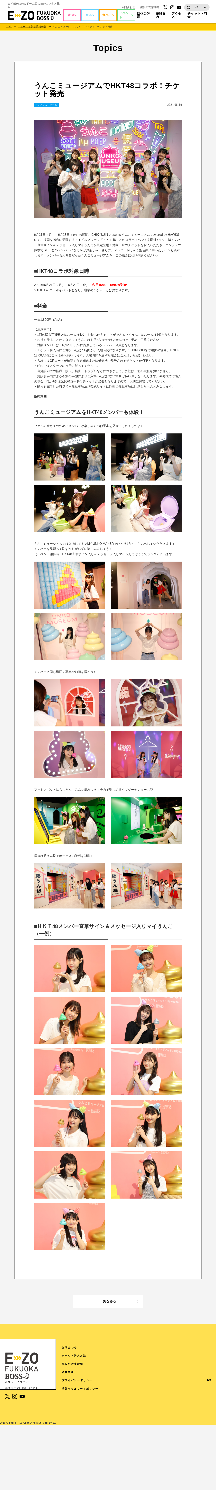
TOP (9, 26)
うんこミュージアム (46, 105)
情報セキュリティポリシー (195, 1394)
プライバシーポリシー (195, 1382)
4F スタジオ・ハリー (83, 1440)
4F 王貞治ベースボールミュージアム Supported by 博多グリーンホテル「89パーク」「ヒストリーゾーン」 (105, 1427)
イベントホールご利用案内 (161, 1390)
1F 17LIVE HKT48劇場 (85, 1457)
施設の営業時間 (149, 7)
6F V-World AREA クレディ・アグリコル (98, 1385)
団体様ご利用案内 (160, 1380)
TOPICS (154, 1355)
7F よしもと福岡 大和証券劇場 (89, 1377)
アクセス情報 (157, 1347)
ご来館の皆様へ (158, 1372)
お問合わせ (128, 7)
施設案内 (154, 1363)
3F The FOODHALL (83, 1448)
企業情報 (188, 1372)
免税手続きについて (161, 1408)
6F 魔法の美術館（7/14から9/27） (93, 1406)
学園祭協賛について (161, 1400)
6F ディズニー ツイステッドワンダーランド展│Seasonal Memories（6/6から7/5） (100, 1396)
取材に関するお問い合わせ (161, 1418)
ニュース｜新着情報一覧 (32, 26)
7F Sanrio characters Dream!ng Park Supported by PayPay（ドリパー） (98, 1366)
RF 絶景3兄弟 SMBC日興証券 (89, 1355)
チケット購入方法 (194, 1355)
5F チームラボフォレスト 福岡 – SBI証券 (97, 1415)
